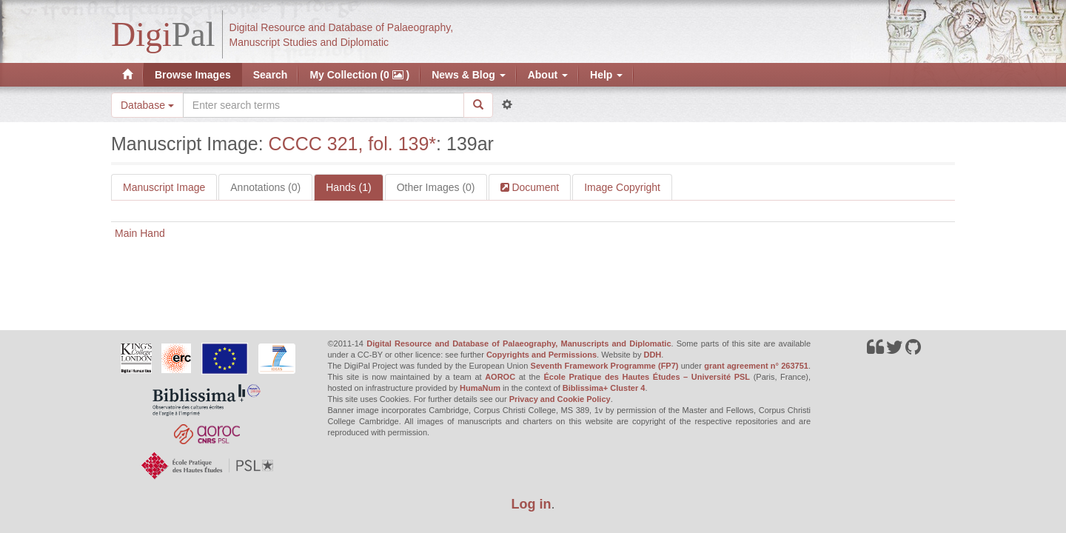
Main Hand (140, 233)
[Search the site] (323, 105)
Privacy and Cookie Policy (560, 399)
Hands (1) (348, 187)
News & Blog (468, 75)
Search (270, 75)
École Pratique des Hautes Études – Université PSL (646, 376)
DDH (652, 354)
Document (534, 187)
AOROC (500, 376)
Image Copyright (622, 187)
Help (606, 75)
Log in (532, 504)
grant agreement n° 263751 (756, 365)
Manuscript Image (164, 187)
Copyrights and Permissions (541, 354)
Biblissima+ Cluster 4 (604, 387)
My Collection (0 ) (359, 75)
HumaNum (480, 387)
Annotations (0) (265, 187)
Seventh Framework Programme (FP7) (605, 365)
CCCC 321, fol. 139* (353, 143)
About (548, 75)
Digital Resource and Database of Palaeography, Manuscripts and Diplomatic (518, 343)
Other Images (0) (436, 187)
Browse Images (193, 75)
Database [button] (147, 105)
